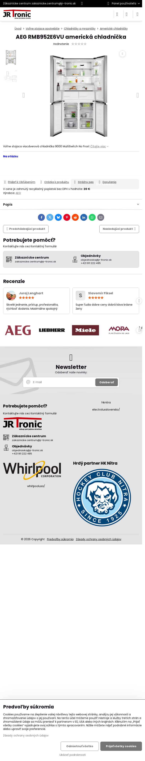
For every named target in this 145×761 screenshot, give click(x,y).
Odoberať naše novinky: (71, 372)
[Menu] (137, 14)
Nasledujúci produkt (119, 229)
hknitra (106, 402)
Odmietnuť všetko (79, 746)
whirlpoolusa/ (36, 486)
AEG (18, 193)
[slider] (79, 43)
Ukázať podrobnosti (73, 755)
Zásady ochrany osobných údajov (98, 539)
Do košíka (105, 169)
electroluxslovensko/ (106, 409)
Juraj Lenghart (31, 293)
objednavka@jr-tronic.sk (27, 450)
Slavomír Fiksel (100, 293)
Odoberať (106, 382)
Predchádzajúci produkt (26, 229)
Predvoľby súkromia (60, 539)
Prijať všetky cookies (121, 746)
